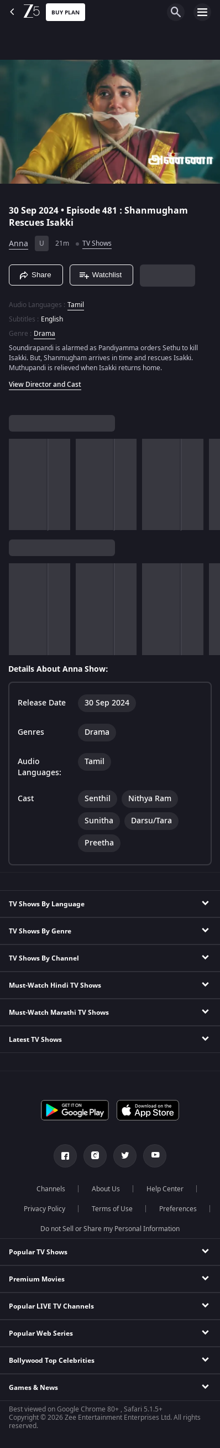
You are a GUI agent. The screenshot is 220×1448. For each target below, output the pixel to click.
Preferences (178, 1209)
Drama (44, 334)
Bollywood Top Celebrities (52, 1360)
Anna (18, 244)
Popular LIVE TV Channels (51, 1306)
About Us (106, 1189)
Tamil (75, 305)
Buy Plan (65, 12)
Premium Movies (37, 1279)
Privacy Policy (44, 1209)
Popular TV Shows (38, 1252)
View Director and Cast (45, 385)
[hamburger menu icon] (202, 12)
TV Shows (97, 243)
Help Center (165, 1189)
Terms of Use (112, 1209)
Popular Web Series (41, 1333)
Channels (50, 1189)
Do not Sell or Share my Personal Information (110, 1229)
